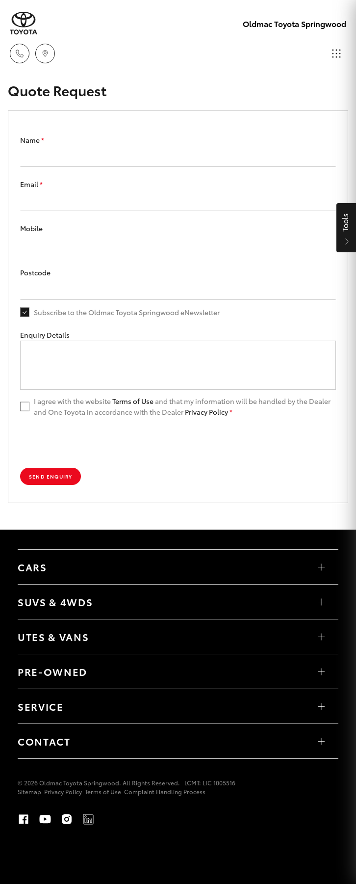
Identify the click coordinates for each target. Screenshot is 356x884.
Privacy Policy (206, 412)
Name (32, 140)
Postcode (35, 272)
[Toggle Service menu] (321, 706)
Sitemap (29, 791)
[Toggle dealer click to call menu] (19, 53)
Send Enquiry (50, 476)
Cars (32, 567)
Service (41, 706)
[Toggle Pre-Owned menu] (321, 671)
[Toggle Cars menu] (321, 567)
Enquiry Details (45, 335)
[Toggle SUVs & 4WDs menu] (321, 602)
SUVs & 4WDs (55, 602)
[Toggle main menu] (336, 53)
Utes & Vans (53, 636)
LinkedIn (88, 819)
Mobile (31, 228)
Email (31, 184)
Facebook (23, 819)
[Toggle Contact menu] (321, 741)
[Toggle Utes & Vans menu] (321, 636)
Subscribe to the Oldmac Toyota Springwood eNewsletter (127, 312)
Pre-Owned (52, 671)
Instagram (67, 819)
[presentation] (94, 443)
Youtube (45, 819)
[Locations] (45, 53)
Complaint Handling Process (164, 791)
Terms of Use (132, 401)
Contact (44, 741)
